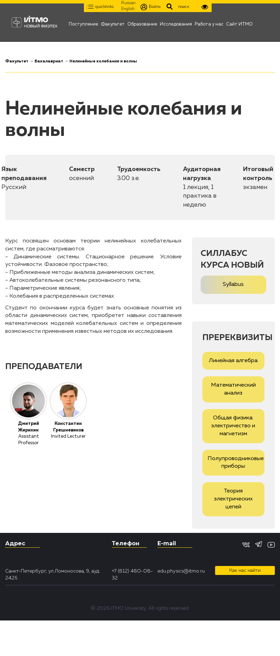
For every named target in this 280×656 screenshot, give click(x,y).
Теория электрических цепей (233, 499)
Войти (151, 7)
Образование (142, 22)
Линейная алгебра (233, 361)
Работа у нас (209, 22)
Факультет (113, 22)
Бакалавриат (49, 61)
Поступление (83, 22)
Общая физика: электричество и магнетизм (233, 426)
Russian (128, 3)
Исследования (176, 22)
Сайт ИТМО (239, 22)
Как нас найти (245, 570)
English (128, 9)
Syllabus (233, 284)
